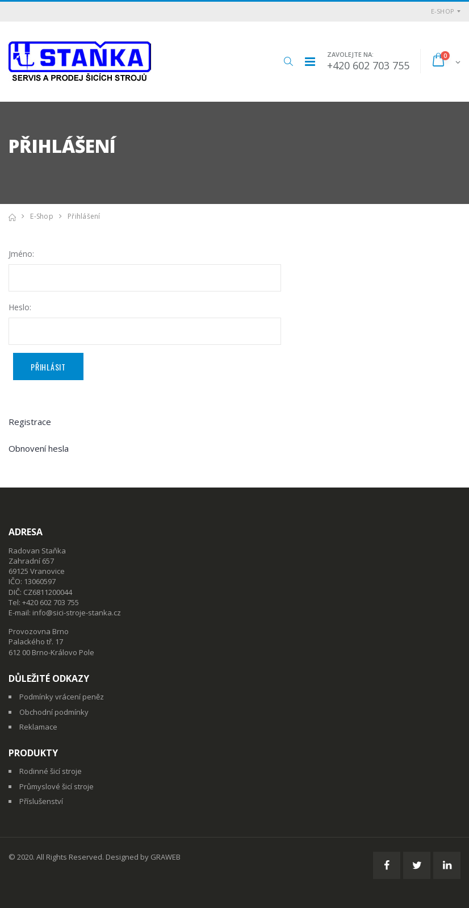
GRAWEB (165, 857)
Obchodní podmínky (54, 712)
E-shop (443, 11)
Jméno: (21, 253)
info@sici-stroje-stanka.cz (76, 612)
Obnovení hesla (39, 448)
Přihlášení (84, 216)
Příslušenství (41, 801)
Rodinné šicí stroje (50, 771)
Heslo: (20, 307)
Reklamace (38, 727)
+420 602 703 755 (368, 65)
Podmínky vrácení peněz (61, 697)
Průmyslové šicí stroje (56, 786)
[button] (288, 61)
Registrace (30, 421)
